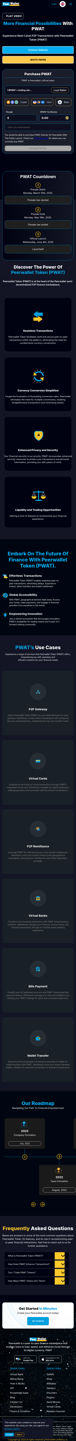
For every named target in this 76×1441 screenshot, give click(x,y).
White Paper (38, 59)
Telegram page (41, 138)
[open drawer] (71, 4)
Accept (9, 1434)
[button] (37, 1255)
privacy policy (12, 1428)
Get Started (38, 1321)
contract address (38, 49)
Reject (19, 1434)
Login (54, 4)
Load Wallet (60, 90)
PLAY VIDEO (13, 16)
